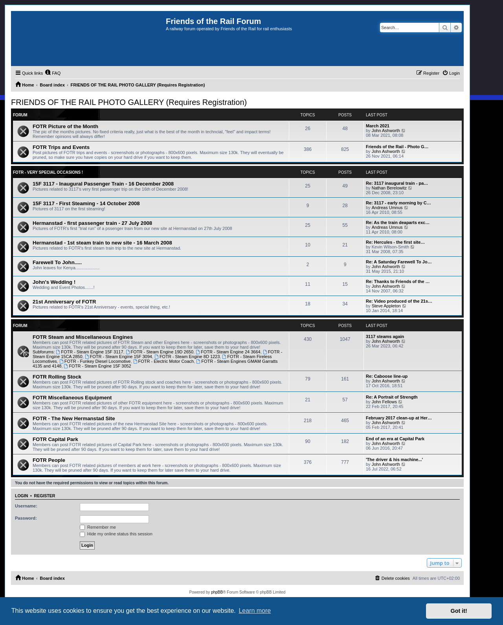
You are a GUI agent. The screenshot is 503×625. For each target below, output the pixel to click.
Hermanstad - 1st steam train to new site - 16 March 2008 (102, 243)
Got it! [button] (459, 611)
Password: (26, 518)
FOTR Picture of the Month (65, 126)
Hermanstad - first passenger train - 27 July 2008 (92, 223)
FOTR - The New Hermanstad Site (74, 418)
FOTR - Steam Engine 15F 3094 (118, 356)
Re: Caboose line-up (387, 376)
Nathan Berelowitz (389, 188)
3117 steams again (385, 336)
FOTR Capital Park (55, 439)
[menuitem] (53, 73)
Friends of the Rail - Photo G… (397, 146)
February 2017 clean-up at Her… (399, 417)
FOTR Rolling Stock (57, 377)
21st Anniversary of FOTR (64, 302)
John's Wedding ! (54, 282)
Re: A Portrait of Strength (392, 397)
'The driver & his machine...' (394, 459)
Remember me (98, 527)
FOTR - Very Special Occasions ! (48, 172)
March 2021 (377, 125)
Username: (26, 506)
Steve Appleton (386, 305)
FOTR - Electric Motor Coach (163, 361)
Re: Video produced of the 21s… (399, 301)
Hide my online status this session (116, 533)
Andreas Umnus (387, 207)
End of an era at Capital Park (395, 438)
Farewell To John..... (57, 262)
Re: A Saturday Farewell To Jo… (399, 261)
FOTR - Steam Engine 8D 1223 (187, 356)
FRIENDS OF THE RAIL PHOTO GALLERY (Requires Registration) (129, 102)
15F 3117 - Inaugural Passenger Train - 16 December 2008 (103, 184)
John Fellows (384, 401)
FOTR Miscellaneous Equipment (72, 398)
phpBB (217, 592)
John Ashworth (386, 130)
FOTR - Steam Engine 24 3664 (228, 351)
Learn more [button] (255, 610)
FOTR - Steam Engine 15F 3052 (97, 366)
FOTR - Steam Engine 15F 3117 (89, 351)
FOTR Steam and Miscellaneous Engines (83, 337)
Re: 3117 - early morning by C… (398, 202)
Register (44, 495)
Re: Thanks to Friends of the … (398, 281)
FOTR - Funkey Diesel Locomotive (95, 361)
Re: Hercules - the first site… (395, 242)
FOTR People (49, 460)
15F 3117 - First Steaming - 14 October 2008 (86, 203)
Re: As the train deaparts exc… (398, 222)
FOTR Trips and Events (61, 147)
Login (21, 495)
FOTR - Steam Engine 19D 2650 (159, 351)
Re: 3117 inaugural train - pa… (397, 183)
